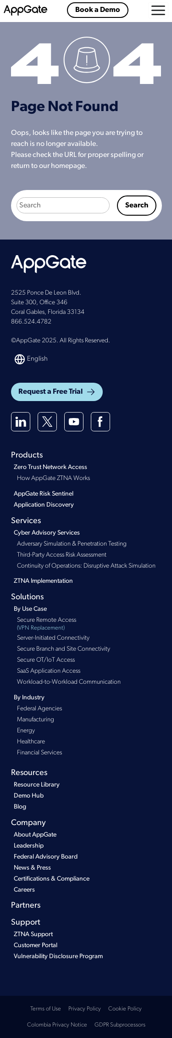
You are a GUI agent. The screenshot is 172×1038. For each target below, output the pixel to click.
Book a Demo (97, 10)
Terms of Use (45, 1009)
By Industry (29, 697)
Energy (26, 730)
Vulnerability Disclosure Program (58, 956)
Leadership (29, 846)
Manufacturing (35, 719)
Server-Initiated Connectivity (53, 638)
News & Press (32, 868)
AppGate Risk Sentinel (43, 494)
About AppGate (35, 835)
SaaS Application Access (48, 671)
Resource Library (37, 784)
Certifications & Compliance (51, 879)
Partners (25, 905)
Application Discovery (44, 505)
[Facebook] (100, 421)
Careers (24, 890)
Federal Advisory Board (46, 857)
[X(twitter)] (47, 421)
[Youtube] (73, 421)
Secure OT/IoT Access (46, 660)
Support (25, 922)
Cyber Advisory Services (47, 533)
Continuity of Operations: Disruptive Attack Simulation (86, 566)
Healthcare (31, 741)
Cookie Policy (125, 1009)
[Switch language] (31, 359)
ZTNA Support (33, 934)
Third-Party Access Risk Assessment (61, 555)
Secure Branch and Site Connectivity (63, 649)
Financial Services (39, 752)
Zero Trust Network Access (50, 467)
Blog (20, 807)
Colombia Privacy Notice (57, 1025)
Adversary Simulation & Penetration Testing (72, 544)
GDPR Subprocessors (119, 1025)
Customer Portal (35, 945)
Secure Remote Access (89, 625)
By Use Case (30, 609)
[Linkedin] (20, 421)
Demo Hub (29, 795)
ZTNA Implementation (43, 581)
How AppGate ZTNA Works (53, 478)
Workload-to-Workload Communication (69, 682)
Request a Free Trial (56, 391)
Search (136, 205)
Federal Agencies (39, 708)
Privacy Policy (84, 1009)
